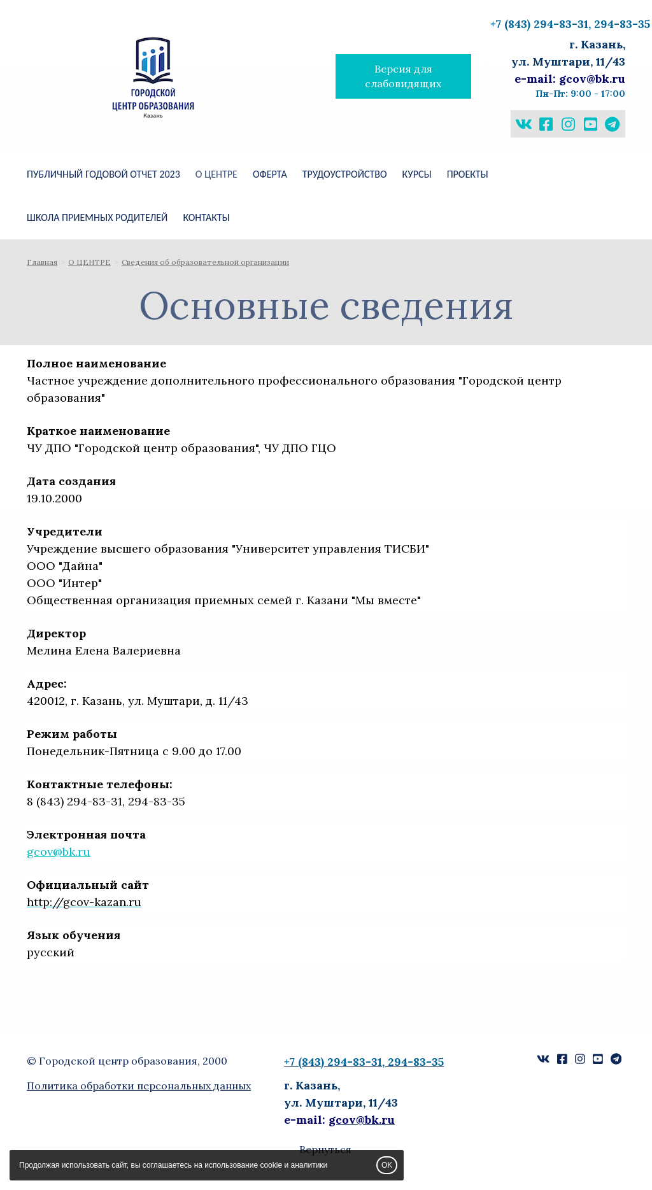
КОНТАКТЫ (206, 217)
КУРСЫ (417, 174)
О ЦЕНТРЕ (216, 174)
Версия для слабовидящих (403, 76)
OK (386, 1165)
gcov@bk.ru (58, 851)
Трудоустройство (344, 174)
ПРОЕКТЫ (467, 174)
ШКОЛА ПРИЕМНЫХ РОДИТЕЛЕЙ (97, 217)
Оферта (270, 174)
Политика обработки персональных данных (139, 1085)
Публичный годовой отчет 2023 (103, 174)
